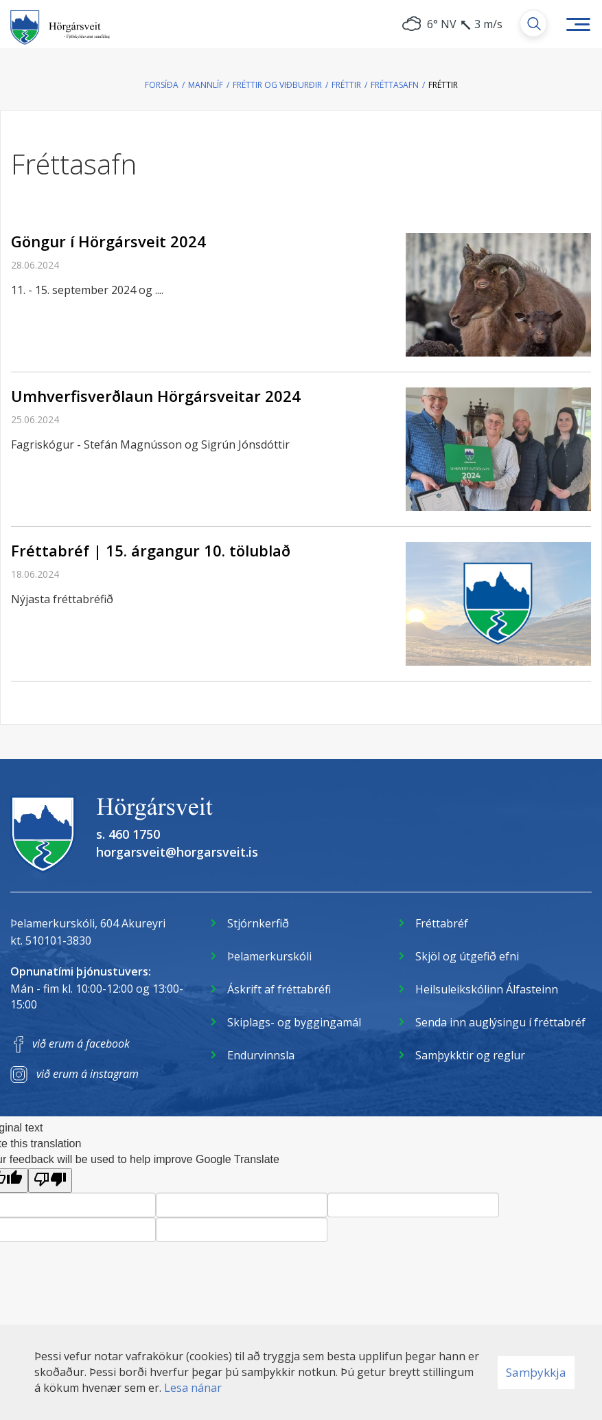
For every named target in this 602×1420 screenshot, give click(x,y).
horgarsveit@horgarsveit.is (177, 852)
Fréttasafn (395, 85)
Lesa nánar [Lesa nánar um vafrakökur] (193, 1387)
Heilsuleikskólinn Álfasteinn (486, 989)
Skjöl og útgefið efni (467, 956)
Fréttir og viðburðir (277, 85)
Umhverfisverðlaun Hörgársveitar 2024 (156, 395)
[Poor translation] (50, 1180)
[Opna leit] (533, 23)
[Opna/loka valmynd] (578, 24)
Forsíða (161, 85)
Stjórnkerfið (258, 923)
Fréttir (346, 85)
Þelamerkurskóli (269, 956)
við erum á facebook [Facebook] (81, 1043)
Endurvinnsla (260, 1055)
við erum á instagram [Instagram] (87, 1073)
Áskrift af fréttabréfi (279, 989)
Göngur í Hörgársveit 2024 (108, 241)
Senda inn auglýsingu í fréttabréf (500, 1022)
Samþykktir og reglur (470, 1055)
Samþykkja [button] (536, 1372)
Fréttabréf (441, 923)
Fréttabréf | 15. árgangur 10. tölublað (150, 550)
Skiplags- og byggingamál (294, 1022)
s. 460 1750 (128, 834)
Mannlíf (205, 85)
